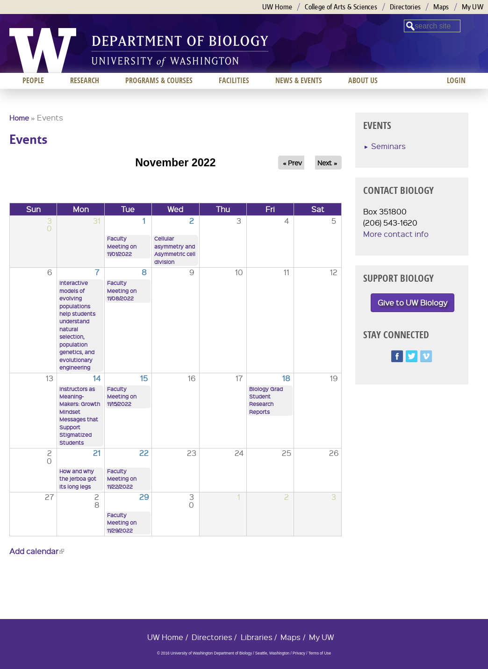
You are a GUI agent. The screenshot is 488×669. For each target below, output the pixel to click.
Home (19, 117)
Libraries (257, 637)
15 (144, 378)
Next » (327, 162)
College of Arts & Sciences (341, 6)
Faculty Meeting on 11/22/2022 (121, 479)
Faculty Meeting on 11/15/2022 (121, 396)
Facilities (234, 80)
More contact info (396, 234)
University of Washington (42, 50)
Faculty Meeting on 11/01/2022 (121, 246)
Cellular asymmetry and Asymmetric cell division (174, 250)
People (33, 80)
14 (96, 378)
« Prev (292, 162)
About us (363, 80)
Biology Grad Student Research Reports (266, 400)
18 (286, 378)
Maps (441, 6)
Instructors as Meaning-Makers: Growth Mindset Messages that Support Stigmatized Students (79, 415)
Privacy (299, 653)
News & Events (298, 80)
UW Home (277, 6)
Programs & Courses (159, 80)
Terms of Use (320, 653)
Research (84, 80)
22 (144, 453)
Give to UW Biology (412, 302)
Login (456, 80)
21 (96, 453)
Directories (405, 6)
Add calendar (36, 551)
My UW (473, 6)
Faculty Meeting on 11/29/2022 (121, 523)
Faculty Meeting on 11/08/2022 (121, 290)
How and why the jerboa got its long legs (77, 479)
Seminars (388, 146)
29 (144, 497)
